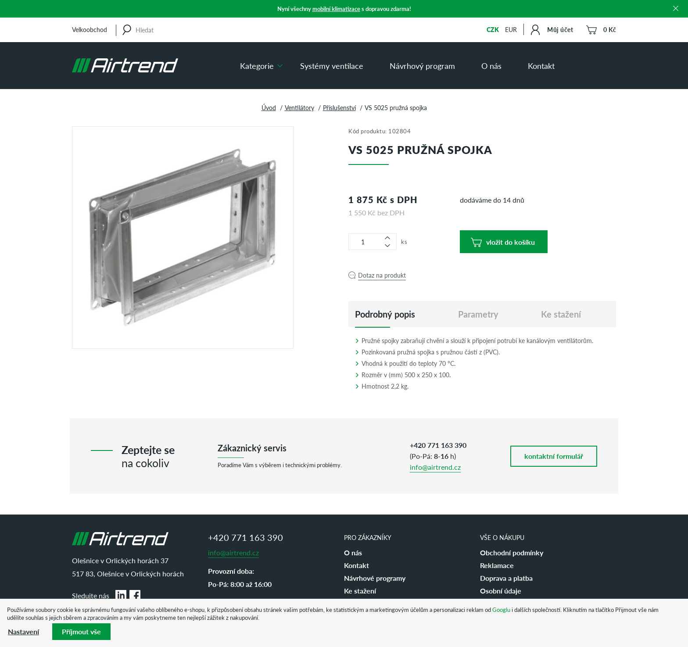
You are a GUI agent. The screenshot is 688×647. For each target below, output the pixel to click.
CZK (493, 29)
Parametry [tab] (478, 314)
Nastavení (23, 631)
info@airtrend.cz (435, 467)
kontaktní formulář (553, 456)
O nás (491, 65)
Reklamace (497, 565)
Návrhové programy (374, 578)
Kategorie (257, 65)
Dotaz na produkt (382, 275)
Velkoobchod (89, 29)
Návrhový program (422, 65)
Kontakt (541, 65)
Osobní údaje (500, 591)
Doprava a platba (506, 578)
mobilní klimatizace (336, 8)
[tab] (385, 314)
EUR (511, 29)
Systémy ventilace (331, 65)
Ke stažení (360, 591)
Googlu (501, 609)
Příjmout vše (81, 631)
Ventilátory (299, 107)
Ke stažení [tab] (561, 314)
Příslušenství (339, 107)
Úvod (269, 107)
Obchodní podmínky (511, 552)
